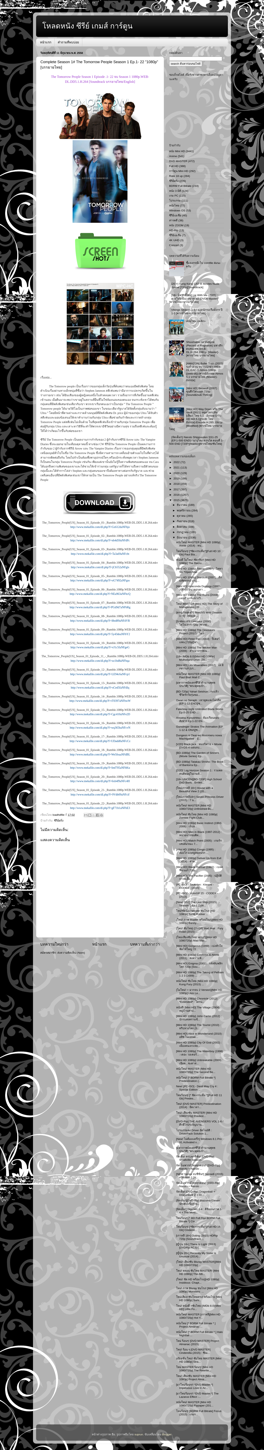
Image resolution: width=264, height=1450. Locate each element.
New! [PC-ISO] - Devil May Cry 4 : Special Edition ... (197, 1088)
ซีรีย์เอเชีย (175, 215)
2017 (176, 489)
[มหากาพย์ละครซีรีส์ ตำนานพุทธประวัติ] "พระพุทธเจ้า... (196, 684)
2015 (176, 500)
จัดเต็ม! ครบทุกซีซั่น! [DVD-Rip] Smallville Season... (195, 1158)
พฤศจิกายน (184, 510)
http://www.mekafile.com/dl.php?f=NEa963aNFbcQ (100, 593)
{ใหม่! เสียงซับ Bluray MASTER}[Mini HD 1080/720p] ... (198, 1263)
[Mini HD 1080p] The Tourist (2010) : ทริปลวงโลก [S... (198, 1026)
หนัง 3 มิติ (175, 190)
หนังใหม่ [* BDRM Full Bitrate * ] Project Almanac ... (196, 1325)
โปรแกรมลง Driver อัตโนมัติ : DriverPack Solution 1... (194, 1132)
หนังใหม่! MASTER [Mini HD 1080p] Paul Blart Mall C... (198, 675)
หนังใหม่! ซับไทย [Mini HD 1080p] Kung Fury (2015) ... (196, 982)
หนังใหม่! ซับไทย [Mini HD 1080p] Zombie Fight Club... (196, 816)
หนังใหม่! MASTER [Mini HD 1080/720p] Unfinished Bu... (195, 807)
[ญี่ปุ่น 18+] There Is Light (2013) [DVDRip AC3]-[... (196, 1246)
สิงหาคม (182, 526)
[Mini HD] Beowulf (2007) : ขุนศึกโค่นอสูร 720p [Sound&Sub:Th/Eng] (202, 391)
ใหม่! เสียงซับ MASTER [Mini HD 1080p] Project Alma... (196, 1377)
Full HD (173, 166)
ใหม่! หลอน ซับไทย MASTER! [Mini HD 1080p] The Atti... (197, 1272)
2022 (176, 462)
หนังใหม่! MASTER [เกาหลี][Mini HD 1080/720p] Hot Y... (198, 1316)
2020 (176, 473)
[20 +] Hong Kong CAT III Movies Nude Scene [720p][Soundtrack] (195, 285)
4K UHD (174, 240)
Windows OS (177, 210)
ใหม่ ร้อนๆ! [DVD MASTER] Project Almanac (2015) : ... (197, 1342)
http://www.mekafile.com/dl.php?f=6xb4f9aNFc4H (100, 781)
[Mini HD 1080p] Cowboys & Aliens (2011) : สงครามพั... (197, 956)
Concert (174, 245)
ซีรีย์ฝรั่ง (59, 820)
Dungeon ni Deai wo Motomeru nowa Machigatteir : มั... (199, 737)
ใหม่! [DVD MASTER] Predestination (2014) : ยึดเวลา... (198, 1105)
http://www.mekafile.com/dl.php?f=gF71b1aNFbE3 (100, 808)
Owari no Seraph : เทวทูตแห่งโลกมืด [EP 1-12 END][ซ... (198, 702)
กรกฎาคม (183, 532)
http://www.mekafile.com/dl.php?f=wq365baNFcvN (100, 727)
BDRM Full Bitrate (180, 185)
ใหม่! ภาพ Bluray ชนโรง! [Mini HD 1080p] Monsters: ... (197, 1290)
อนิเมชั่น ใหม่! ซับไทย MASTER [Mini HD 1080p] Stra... (199, 1360)
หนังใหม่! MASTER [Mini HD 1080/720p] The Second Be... (195, 1070)
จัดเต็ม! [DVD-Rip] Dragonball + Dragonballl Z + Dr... (195, 1193)
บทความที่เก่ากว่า (145, 944)
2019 (176, 478)
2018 (176, 483)
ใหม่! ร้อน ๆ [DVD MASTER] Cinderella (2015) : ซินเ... (193, 1351)
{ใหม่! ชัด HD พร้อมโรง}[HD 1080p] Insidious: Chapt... (197, 1281)
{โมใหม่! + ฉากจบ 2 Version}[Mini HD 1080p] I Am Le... (199, 991)
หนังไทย (174, 205)
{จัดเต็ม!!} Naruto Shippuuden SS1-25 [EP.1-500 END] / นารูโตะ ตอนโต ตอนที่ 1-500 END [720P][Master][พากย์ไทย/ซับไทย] (196, 440)
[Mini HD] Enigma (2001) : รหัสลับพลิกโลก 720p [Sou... (199, 965)
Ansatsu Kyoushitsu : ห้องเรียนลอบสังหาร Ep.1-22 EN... (197, 719)
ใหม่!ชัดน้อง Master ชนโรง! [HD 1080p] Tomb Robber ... (195, 912)
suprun (138, 1434)
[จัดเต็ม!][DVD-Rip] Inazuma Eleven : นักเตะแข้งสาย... (199, 1202)
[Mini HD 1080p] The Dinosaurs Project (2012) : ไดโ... (195, 631)
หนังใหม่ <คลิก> (196, 321)
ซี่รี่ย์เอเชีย (175, 235)
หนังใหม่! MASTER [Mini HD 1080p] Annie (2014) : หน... (198, 544)
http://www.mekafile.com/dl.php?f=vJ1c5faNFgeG (100, 647)
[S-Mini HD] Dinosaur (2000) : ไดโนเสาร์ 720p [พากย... (194, 623)
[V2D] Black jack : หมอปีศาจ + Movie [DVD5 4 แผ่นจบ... (199, 746)
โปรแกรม (175, 200)
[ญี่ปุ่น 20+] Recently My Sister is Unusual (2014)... (196, 1255)
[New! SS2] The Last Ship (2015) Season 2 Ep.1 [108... (196, 904)
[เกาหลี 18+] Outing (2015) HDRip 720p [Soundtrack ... (197, 1237)
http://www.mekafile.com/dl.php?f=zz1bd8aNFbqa (100, 660)
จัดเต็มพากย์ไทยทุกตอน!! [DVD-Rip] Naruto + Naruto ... (198, 1167)
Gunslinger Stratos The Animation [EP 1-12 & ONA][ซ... (199, 728)
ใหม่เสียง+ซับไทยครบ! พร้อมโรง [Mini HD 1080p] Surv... (199, 1298)
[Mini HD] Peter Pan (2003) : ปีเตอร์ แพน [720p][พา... (198, 640)
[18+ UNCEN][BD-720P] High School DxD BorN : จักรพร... (199, 781)
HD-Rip (173, 230)
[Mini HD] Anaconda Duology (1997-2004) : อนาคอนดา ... (198, 588)
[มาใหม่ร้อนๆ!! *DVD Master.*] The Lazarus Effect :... (197, 1395)
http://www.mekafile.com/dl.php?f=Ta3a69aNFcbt (100, 553)
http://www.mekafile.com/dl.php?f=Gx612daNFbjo (100, 527)
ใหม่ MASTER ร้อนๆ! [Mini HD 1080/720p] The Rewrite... (194, 1369)
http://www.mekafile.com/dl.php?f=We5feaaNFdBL (100, 754)
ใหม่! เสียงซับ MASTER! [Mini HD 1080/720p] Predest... (196, 1114)
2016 (176, 494)
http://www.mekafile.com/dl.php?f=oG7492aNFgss (100, 580)
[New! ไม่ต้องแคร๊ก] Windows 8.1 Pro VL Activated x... (199, 1140)
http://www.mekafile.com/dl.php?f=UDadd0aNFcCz (100, 741)
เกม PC (173, 195)
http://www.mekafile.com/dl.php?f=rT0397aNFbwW (100, 700)
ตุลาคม (181, 515)
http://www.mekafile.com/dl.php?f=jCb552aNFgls (100, 567)
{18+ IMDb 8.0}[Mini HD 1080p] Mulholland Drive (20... (195, 658)
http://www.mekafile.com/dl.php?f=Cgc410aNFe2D (100, 714)
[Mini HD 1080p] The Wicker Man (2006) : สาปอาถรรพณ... (196, 649)
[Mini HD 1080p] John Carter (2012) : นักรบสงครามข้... (199, 1018)
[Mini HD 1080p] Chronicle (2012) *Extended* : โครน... (196, 1000)
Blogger (167, 1434)
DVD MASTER (178, 161)
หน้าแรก (45, 42)
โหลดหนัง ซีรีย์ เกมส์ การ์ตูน (87, 26)
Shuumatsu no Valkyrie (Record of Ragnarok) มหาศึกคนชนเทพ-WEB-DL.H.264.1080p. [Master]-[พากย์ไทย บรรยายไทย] (204, 348)
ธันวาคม (182, 504)
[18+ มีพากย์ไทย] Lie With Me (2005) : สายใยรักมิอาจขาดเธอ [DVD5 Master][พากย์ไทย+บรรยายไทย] (193, 298)
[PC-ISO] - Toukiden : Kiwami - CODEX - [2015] (195, 886)
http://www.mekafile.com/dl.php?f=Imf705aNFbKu (100, 767)
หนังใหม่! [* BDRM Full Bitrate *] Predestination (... (196, 1079)
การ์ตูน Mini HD (178, 171)
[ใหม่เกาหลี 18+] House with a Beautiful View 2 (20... (194, 789)
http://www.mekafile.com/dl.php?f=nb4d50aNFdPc (100, 540)
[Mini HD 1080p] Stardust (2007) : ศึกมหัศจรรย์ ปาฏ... (199, 579)
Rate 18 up (176, 176)
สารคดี (173, 220)
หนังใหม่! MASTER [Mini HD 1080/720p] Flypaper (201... (194, 1404)
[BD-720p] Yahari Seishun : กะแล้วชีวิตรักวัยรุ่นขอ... (197, 693)
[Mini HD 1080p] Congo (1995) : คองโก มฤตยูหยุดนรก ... (196, 851)
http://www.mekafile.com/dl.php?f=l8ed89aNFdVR (100, 620)
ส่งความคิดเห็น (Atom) (71, 952)
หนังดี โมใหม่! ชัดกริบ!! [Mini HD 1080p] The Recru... (196, 561)
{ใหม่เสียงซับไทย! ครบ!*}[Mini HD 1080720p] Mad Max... (196, 939)
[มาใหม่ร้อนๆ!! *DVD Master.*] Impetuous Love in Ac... (194, 1386)
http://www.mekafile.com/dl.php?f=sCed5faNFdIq (100, 687)
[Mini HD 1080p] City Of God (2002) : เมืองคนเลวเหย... (199, 1044)
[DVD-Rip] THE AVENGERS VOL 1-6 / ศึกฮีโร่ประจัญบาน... (199, 1123)
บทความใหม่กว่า (54, 944)
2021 (176, 467)
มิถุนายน (182, 537)
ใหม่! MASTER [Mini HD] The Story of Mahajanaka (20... (199, 605)
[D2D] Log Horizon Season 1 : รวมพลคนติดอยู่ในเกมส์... (199, 772)
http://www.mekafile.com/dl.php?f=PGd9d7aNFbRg (100, 607)
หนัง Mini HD (177, 151)
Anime (173, 156)
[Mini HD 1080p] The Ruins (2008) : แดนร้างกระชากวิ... (198, 596)
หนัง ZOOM (176, 225)
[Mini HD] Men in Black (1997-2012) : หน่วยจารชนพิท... (199, 833)
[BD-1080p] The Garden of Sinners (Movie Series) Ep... (197, 754)
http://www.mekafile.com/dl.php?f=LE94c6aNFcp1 (100, 674)
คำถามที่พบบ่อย (68, 42)
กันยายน (182, 521)
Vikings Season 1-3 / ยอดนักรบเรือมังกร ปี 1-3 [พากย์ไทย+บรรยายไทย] (197, 311)
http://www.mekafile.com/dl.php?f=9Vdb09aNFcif (100, 794)
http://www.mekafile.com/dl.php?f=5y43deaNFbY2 (100, 634)
